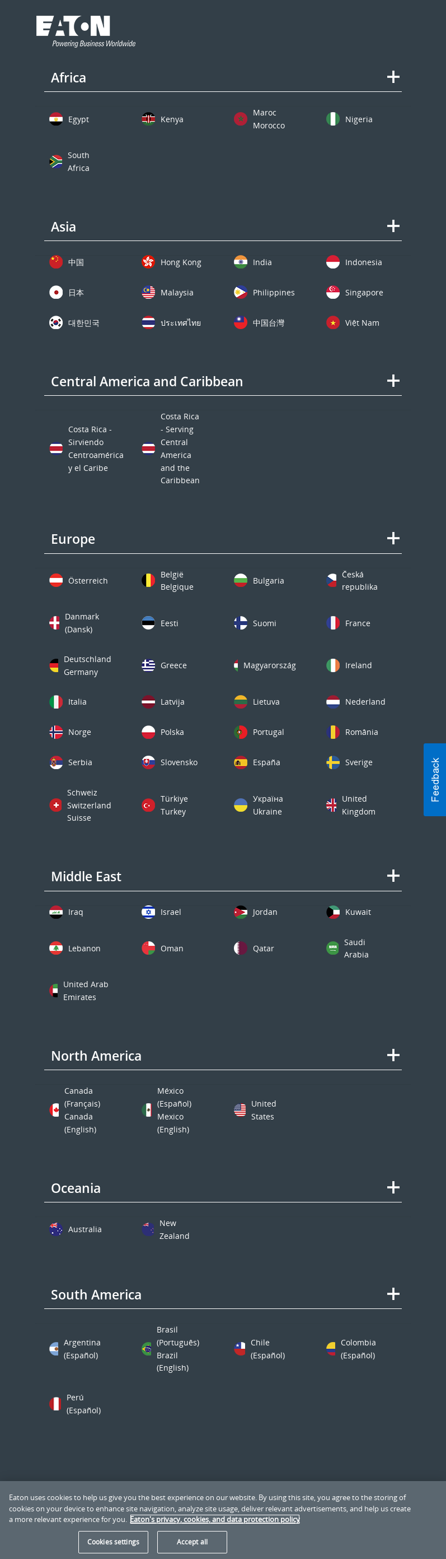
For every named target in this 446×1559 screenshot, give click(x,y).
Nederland (365, 701)
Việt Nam (362, 322)
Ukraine (267, 811)
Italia (77, 701)
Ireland (358, 665)
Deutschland (87, 659)
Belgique (177, 586)
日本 (76, 292)
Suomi (264, 623)
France (357, 623)
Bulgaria (268, 580)
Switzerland (89, 805)
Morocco (269, 125)
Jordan (265, 911)
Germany (81, 672)
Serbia (80, 762)
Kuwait (358, 911)
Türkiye (174, 798)
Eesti (170, 623)
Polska (172, 732)
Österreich (88, 580)
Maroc (264, 112)
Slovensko (179, 762)
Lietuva (266, 701)
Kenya (172, 119)
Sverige (359, 762)
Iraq (75, 911)
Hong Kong (181, 262)
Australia (85, 1229)
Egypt (78, 119)
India (262, 262)
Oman (172, 948)
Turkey (173, 811)
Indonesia (363, 262)
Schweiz (82, 792)
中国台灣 (268, 322)
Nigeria (359, 119)
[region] (223, 1520)
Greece (174, 665)
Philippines (274, 292)
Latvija (173, 701)
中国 (76, 262)
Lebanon (84, 948)
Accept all (192, 1542)
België (172, 574)
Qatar (263, 948)
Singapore (364, 292)
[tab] (223, 85)
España (266, 762)
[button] (435, 779)
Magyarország (269, 665)
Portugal (268, 732)
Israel (171, 911)
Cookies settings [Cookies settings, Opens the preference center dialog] (113, 1542)
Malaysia (177, 292)
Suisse (79, 817)
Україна (268, 798)
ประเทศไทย (181, 322)
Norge (79, 732)
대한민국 (84, 322)
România (361, 732)
